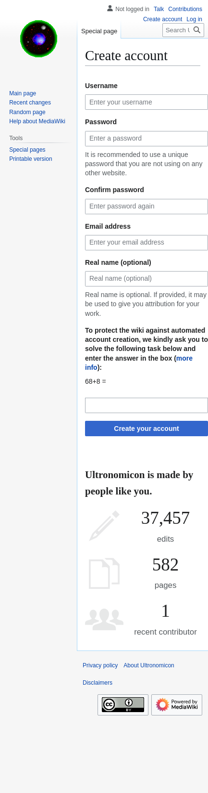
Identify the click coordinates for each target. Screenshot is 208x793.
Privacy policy (100, 665)
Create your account (146, 428)
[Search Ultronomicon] (183, 30)
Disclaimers (97, 682)
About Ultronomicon (148, 665)
